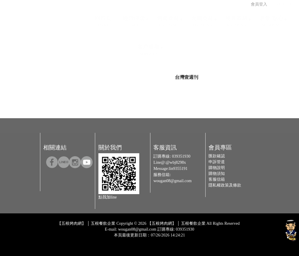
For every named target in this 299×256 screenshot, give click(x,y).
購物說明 (216, 168)
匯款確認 (216, 156)
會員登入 (256, 2)
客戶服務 (149, 48)
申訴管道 (216, 162)
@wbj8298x (176, 162)
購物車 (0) (283, 2)
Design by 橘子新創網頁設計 (130, 240)
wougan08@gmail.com (172, 181)
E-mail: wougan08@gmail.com (130, 229)
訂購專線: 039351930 (175, 229)
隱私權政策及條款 (224, 185)
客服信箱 (216, 179)
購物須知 (216, 173)
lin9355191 (178, 168)
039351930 (181, 156)
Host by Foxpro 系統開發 (172, 240)
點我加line (107, 197)
